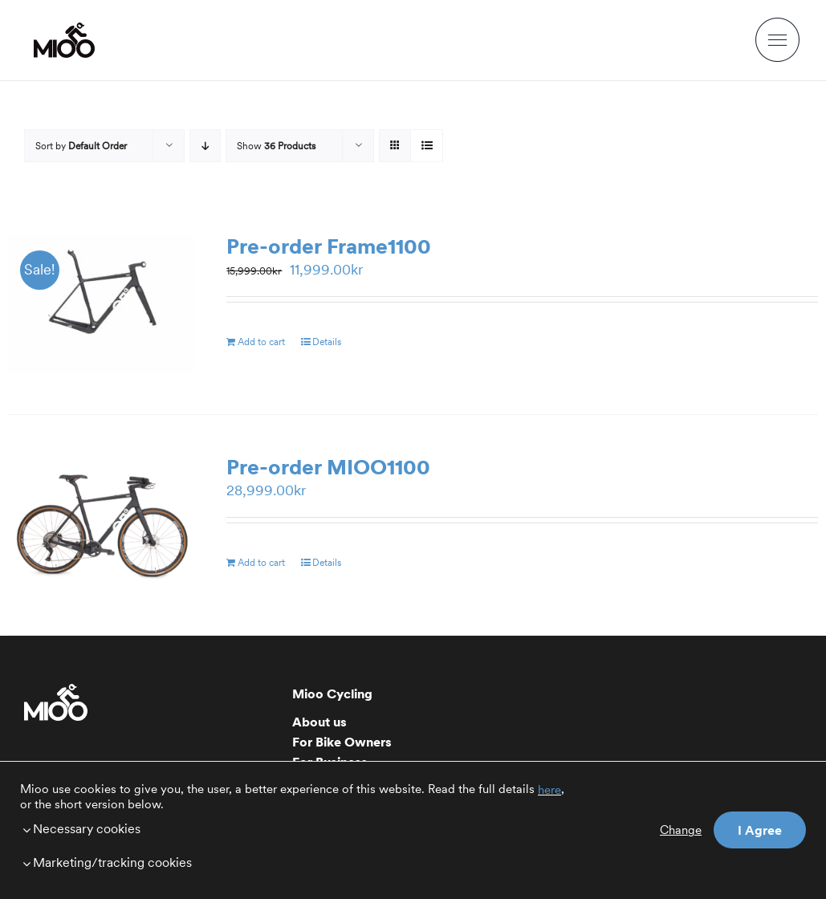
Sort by (81, 146)
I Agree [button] (760, 830)
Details (326, 342)
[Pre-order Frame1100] (101, 304)
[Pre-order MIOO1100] (101, 525)
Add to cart (261, 342)
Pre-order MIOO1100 (328, 467)
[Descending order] (205, 145)
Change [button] (681, 830)
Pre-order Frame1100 (328, 246)
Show (276, 146)
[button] (295, 828)
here (549, 790)
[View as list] (426, 145)
